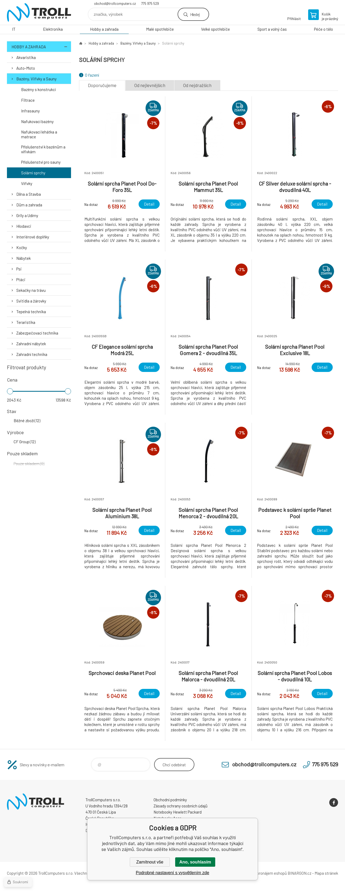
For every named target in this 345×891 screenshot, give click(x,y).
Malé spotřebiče (160, 29)
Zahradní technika (31, 354)
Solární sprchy (33, 172)
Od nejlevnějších (149, 85)
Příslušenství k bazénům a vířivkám (43, 149)
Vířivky (26, 183)
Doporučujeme (102, 85)
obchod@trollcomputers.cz (115, 3)
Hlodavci (23, 226)
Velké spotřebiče (215, 29)
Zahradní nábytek (31, 343)
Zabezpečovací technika (37, 333)
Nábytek (23, 258)
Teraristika (25, 322)
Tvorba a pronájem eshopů (264, 873)
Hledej (195, 14)
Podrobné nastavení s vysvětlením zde (172, 872)
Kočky (21, 247)
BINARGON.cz (299, 873)
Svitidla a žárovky (31, 301)
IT (13, 29)
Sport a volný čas (272, 29)
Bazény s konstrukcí (38, 89)
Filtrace (28, 100)
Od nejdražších (197, 85)
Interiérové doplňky (32, 236)
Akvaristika (26, 57)
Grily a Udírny (27, 215)
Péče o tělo (323, 29)
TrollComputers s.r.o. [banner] (39, 12)
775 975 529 (150, 3)
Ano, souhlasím (195, 862)
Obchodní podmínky (170, 799)
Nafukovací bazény (37, 121)
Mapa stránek (326, 873)
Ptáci (20, 279)
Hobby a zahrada (104, 29)
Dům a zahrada (29, 204)
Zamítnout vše (149, 862)
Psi (19, 268)
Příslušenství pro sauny (41, 162)
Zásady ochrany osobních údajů (180, 805)
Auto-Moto (25, 68)
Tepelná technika (31, 311)
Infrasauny (30, 110)
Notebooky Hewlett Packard (178, 812)
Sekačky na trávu (31, 290)
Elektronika (53, 29)
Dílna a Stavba (28, 194)
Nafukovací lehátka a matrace (39, 134)
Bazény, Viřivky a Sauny (36, 78)
